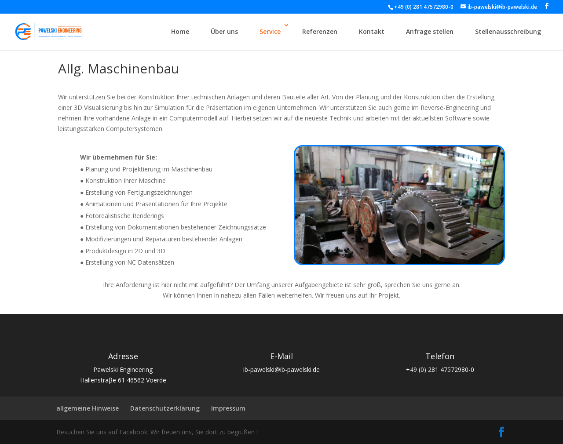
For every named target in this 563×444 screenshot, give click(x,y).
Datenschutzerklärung (165, 408)
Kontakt (371, 31)
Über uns (224, 31)
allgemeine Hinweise (87, 408)
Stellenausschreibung (508, 31)
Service (270, 31)
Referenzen (319, 31)
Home (180, 31)
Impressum (228, 408)
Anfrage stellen (429, 31)
